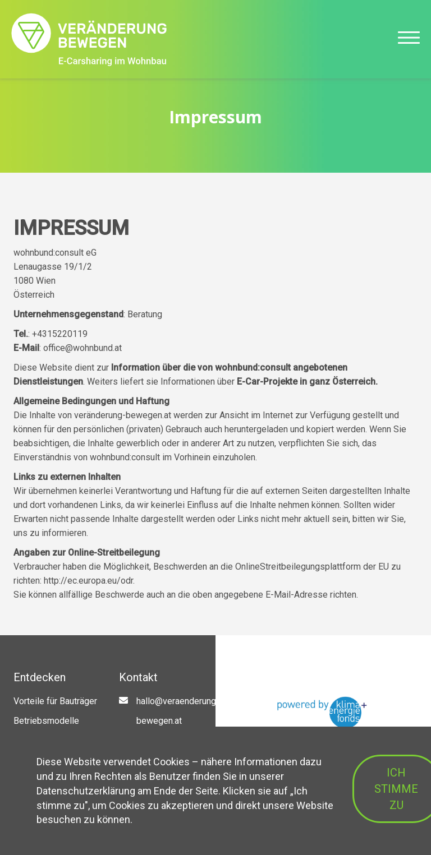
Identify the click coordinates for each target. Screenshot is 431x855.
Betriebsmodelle (46, 720)
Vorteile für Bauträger (55, 701)
